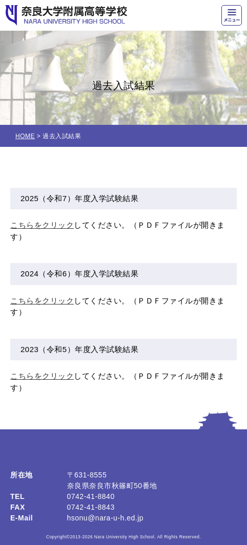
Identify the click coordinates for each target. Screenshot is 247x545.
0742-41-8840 (91, 496)
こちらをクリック (42, 225)
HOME (25, 136)
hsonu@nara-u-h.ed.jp (105, 518)
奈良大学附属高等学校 (66, 15)
